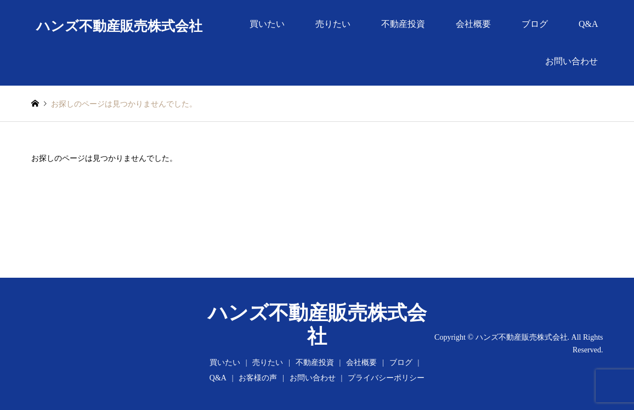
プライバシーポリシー (386, 378)
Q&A (588, 24)
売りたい (332, 24)
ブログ (535, 24)
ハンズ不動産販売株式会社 (521, 337)
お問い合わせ (571, 61)
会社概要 (473, 24)
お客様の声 (258, 378)
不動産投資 (403, 24)
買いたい (267, 24)
